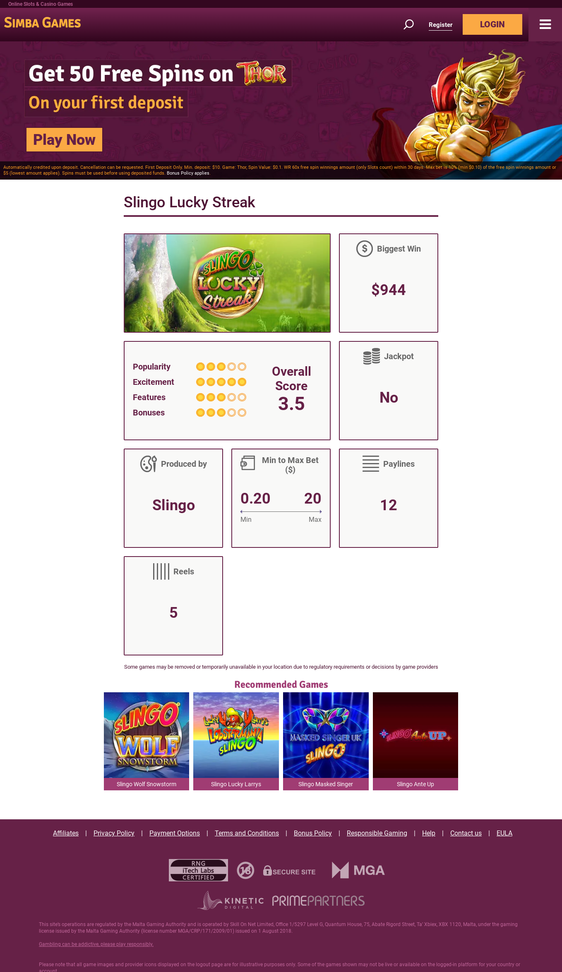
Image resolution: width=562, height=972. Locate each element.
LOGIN (492, 24)
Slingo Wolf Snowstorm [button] (146, 784)
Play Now (64, 140)
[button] (545, 24)
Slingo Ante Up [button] (415, 784)
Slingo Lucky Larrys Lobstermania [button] (236, 785)
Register (440, 25)
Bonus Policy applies (188, 173)
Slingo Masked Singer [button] (325, 784)
